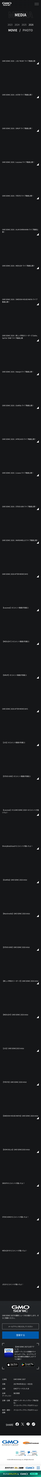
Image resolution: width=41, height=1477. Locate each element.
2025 (24, 24)
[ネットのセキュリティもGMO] (20, 1473)
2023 (10, 24)
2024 (17, 24)
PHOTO (28, 30)
